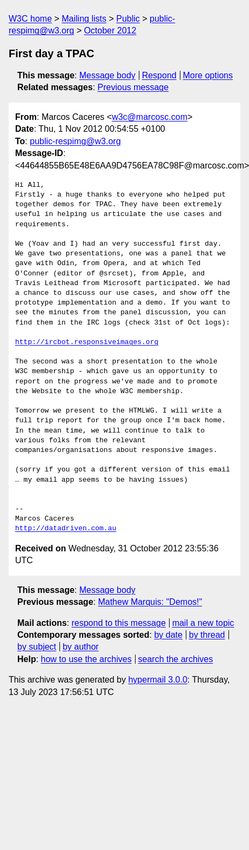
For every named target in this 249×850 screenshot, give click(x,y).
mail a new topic (203, 623)
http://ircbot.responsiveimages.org (86, 342)
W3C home (30, 18)
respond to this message (118, 623)
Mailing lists (84, 18)
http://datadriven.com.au (65, 529)
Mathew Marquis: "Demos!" (150, 601)
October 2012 (110, 30)
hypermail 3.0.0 (157, 679)
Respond (159, 75)
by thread (207, 634)
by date (168, 634)
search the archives (175, 659)
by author (81, 646)
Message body (107, 75)
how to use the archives (86, 659)
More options (208, 75)
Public (128, 18)
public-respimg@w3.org (75, 141)
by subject (36, 646)
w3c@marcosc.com (149, 117)
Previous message (133, 87)
